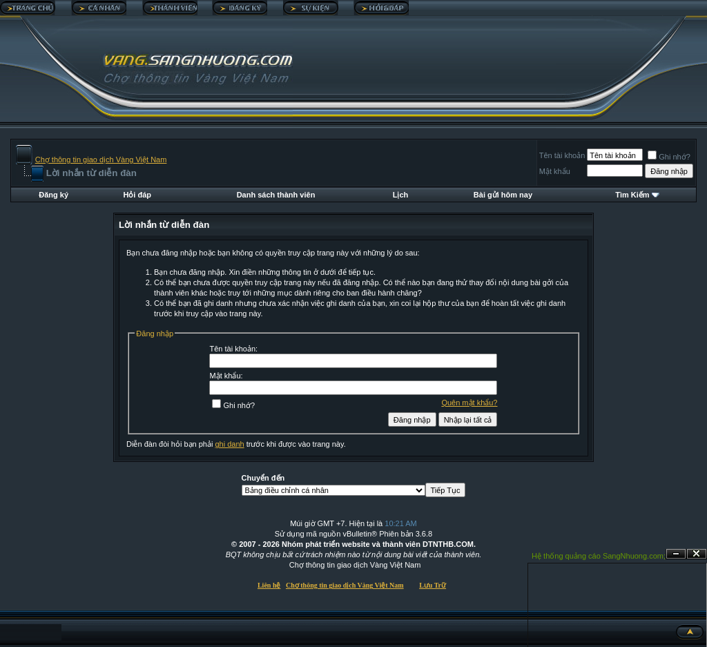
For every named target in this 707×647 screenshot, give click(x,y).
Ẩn (676, 554)
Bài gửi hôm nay (503, 195)
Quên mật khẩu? (469, 402)
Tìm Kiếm (632, 195)
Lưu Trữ (432, 585)
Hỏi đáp (137, 195)
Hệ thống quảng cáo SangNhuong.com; (599, 556)
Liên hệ (269, 585)
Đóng (696, 554)
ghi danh (229, 444)
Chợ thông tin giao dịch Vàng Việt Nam (101, 159)
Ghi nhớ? (669, 157)
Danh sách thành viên (276, 195)
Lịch (401, 195)
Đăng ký (53, 195)
